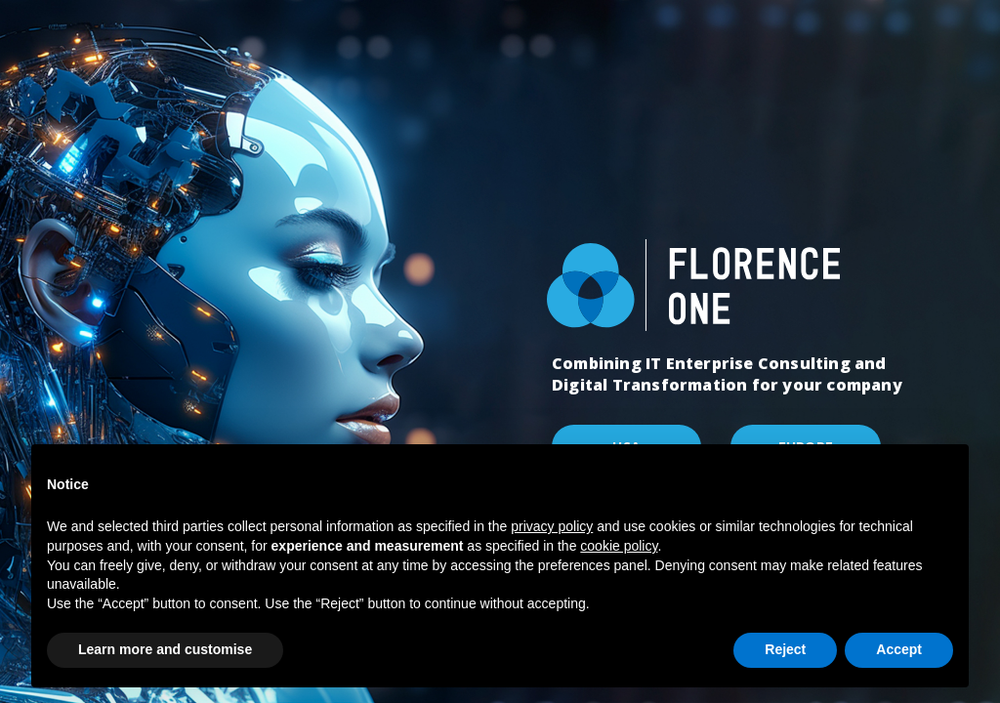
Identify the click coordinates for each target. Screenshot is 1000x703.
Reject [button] (785, 649)
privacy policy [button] (552, 526)
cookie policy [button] (618, 546)
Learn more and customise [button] (165, 649)
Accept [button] (899, 649)
